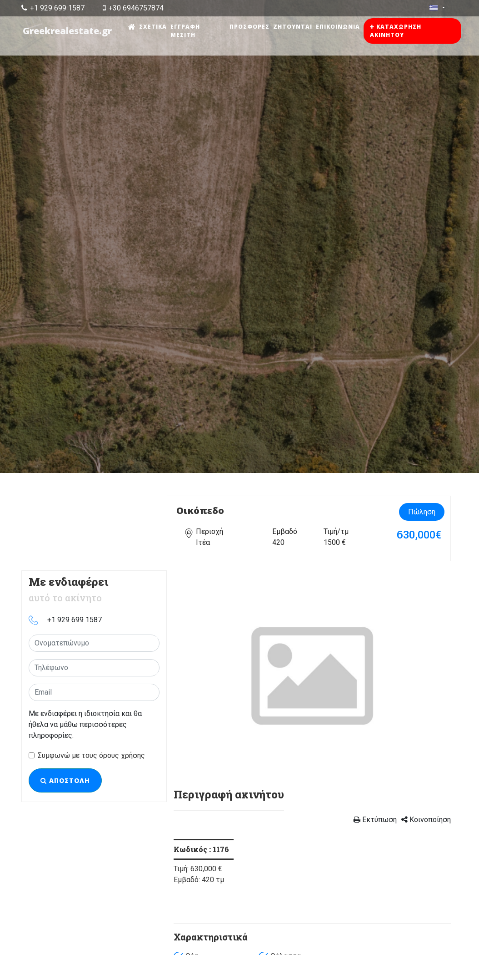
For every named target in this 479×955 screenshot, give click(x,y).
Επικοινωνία (338, 26)
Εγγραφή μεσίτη (186, 31)
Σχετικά (154, 26)
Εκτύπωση (375, 819)
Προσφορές (250, 26)
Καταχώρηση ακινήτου (396, 31)
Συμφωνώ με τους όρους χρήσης (91, 755)
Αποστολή (65, 780)
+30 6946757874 (133, 8)
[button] (194, 674)
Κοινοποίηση (426, 819)
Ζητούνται (293, 26)
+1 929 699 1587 (53, 8)
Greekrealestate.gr (67, 31)
